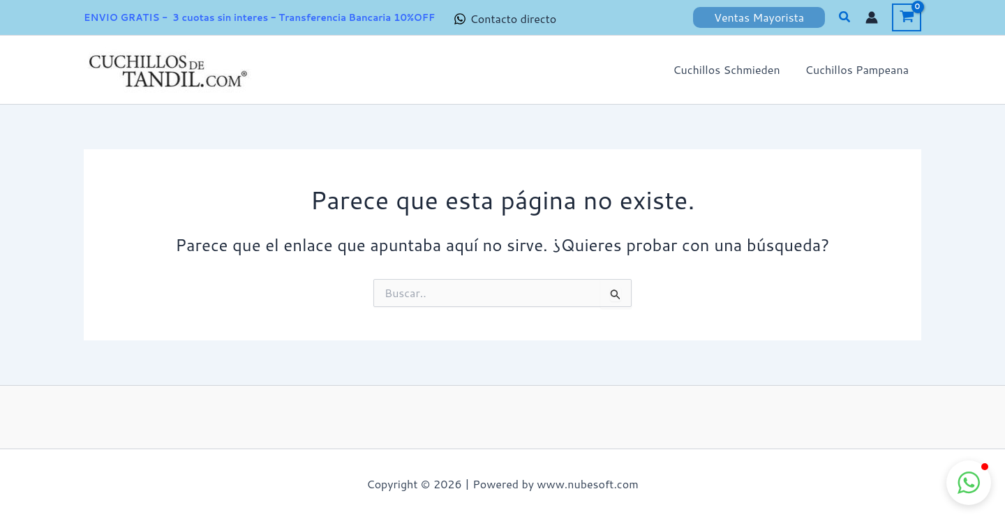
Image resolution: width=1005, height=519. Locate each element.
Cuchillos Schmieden (730, 69)
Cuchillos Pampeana (858, 69)
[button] (759, 17)
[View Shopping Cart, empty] (906, 17)
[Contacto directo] (504, 19)
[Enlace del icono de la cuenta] (871, 17)
